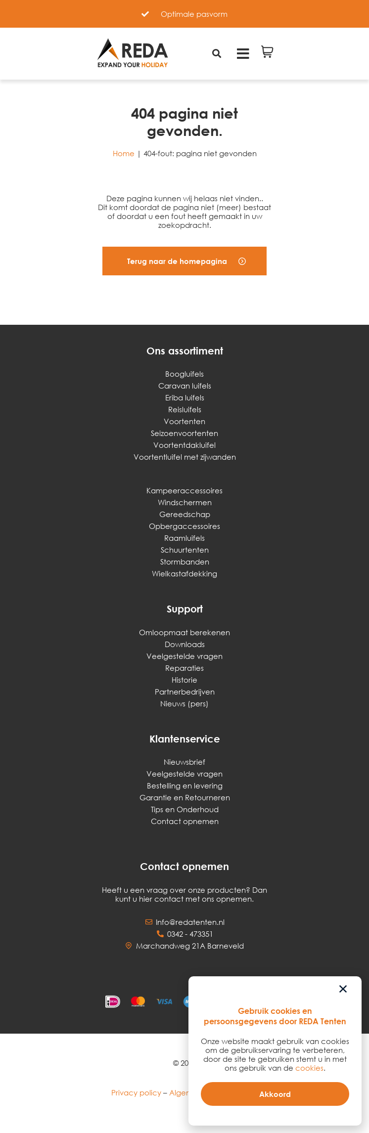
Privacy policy (136, 1092)
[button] (184, 261)
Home (124, 153)
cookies (309, 1067)
